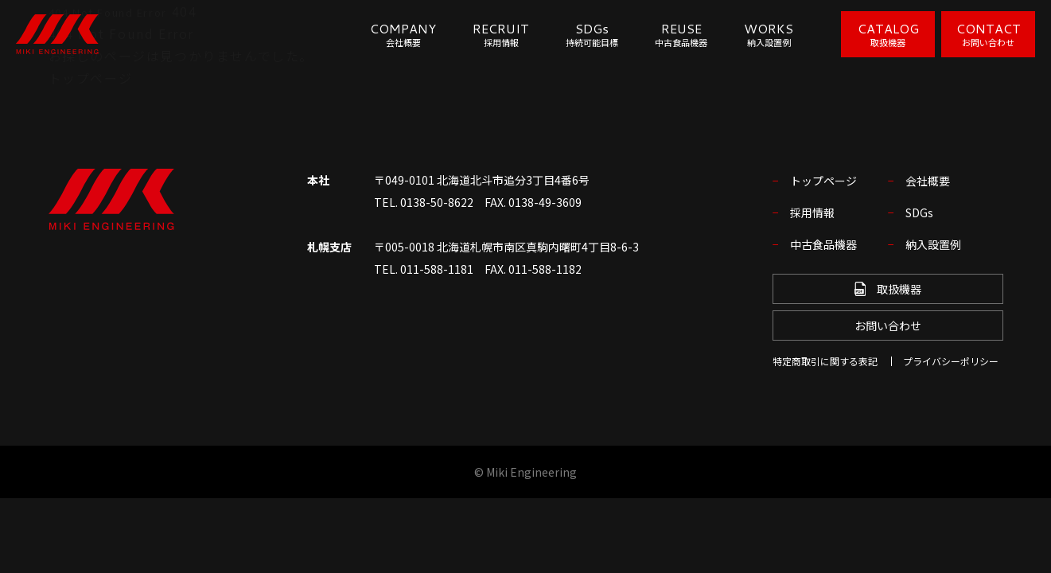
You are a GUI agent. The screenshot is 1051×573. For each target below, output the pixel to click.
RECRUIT (501, 34)
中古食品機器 (823, 244)
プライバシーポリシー (950, 361)
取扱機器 (887, 289)
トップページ (91, 78)
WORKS (768, 34)
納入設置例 (933, 244)
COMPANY (403, 34)
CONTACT (988, 34)
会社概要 (927, 181)
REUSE (681, 34)
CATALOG (888, 34)
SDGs (592, 34)
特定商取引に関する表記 (825, 361)
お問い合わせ (887, 325)
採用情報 (812, 212)
